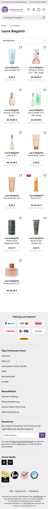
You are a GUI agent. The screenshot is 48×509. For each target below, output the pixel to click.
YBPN (4, 371)
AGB (19, 444)
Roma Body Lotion (36, 154)
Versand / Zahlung (10, 396)
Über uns (6, 361)
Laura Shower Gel (12, 68)
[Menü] (43, 9)
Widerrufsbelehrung (10, 401)
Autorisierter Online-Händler (14, 366)
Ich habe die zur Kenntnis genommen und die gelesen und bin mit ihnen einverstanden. (23, 444)
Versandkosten (38, 497)
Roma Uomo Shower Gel (36, 241)
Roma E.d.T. (36, 196)
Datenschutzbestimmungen (22, 441)
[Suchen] (43, 17)
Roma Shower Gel (12, 196)
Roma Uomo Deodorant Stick (12, 241)
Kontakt (5, 381)
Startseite (6, 356)
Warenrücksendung (10, 412)
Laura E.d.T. (12, 154)
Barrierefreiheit (8, 376)
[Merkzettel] (28, 9)
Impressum (33, 491)
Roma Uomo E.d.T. (12, 282)
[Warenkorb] (38, 9)
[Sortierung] (24, 40)
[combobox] (21, 17)
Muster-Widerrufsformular (13, 407)
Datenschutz (20, 491)
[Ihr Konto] (33, 9)
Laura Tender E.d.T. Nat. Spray (36, 113)
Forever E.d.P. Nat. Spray (12, 113)
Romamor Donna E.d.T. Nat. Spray (36, 70)
